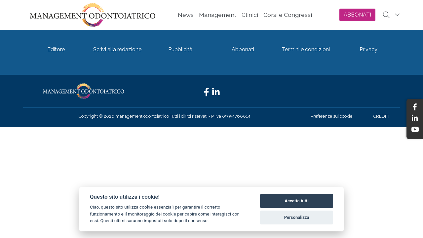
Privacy (368, 49)
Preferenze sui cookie (331, 116)
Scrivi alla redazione (117, 49)
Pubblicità (180, 49)
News (186, 14)
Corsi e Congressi (287, 14)
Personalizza (296, 217)
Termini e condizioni (306, 49)
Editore (56, 49)
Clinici (250, 14)
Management (217, 14)
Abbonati (243, 49)
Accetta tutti (297, 200)
